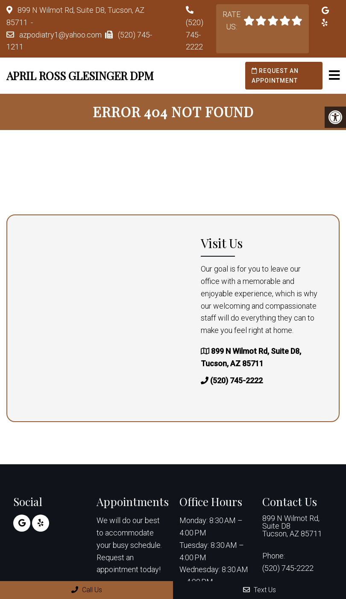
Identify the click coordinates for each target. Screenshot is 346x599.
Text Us (259, 590)
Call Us (86, 590)
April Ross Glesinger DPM (80, 75)
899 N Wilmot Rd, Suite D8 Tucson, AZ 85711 (292, 526)
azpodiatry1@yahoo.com (60, 34)
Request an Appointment (275, 75)
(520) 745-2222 (194, 35)
